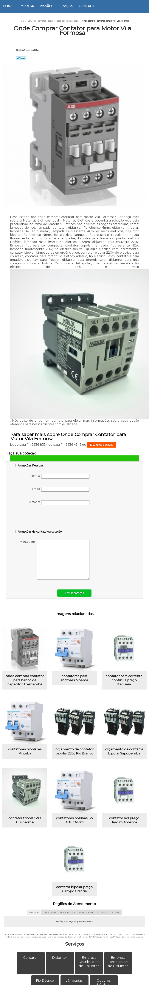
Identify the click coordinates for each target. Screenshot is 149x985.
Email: (60, 489)
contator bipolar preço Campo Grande (74, 899)
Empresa (26, 6)
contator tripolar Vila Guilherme (24, 827)
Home (8, 6)
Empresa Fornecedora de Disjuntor (118, 971)
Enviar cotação (74, 593)
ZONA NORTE (67, 922)
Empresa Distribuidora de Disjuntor (89, 971)
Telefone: (58, 502)
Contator (30, 967)
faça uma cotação (101, 444)
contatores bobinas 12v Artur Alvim (74, 827)
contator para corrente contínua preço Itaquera (124, 683)
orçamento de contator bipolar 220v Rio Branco (74, 756)
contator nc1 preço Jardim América (124, 827)
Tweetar (21, 58)
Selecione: (34, 922)
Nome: (60, 476)
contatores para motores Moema (74, 680)
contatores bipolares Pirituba (25, 756)
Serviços (65, 6)
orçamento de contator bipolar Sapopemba (124, 756)
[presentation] (38, 518)
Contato (86, 6)
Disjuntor (60, 967)
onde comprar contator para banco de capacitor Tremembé (25, 683)
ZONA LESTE (49, 922)
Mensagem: (54, 560)
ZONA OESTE (86, 922)
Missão (45, 6)
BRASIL (116, 922)
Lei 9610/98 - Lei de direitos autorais (126, 946)
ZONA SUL (103, 922)
